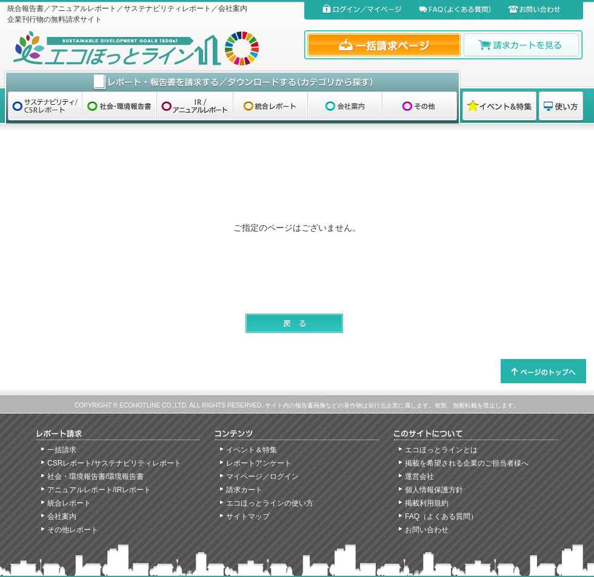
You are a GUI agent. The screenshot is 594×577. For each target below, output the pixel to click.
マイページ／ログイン (262, 476)
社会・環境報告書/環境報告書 (95, 476)
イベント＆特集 (251, 450)
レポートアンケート (259, 463)
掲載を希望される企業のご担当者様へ (467, 463)
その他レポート (72, 530)
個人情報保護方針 (434, 490)
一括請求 (61, 450)
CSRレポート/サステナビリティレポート (114, 463)
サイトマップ (248, 516)
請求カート (244, 490)
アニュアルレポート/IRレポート (99, 490)
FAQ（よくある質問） (441, 516)
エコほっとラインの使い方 (269, 503)
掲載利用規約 (427, 503)
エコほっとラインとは (441, 450)
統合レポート (69, 503)
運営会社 (419, 476)
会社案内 (61, 516)
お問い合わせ (427, 530)
